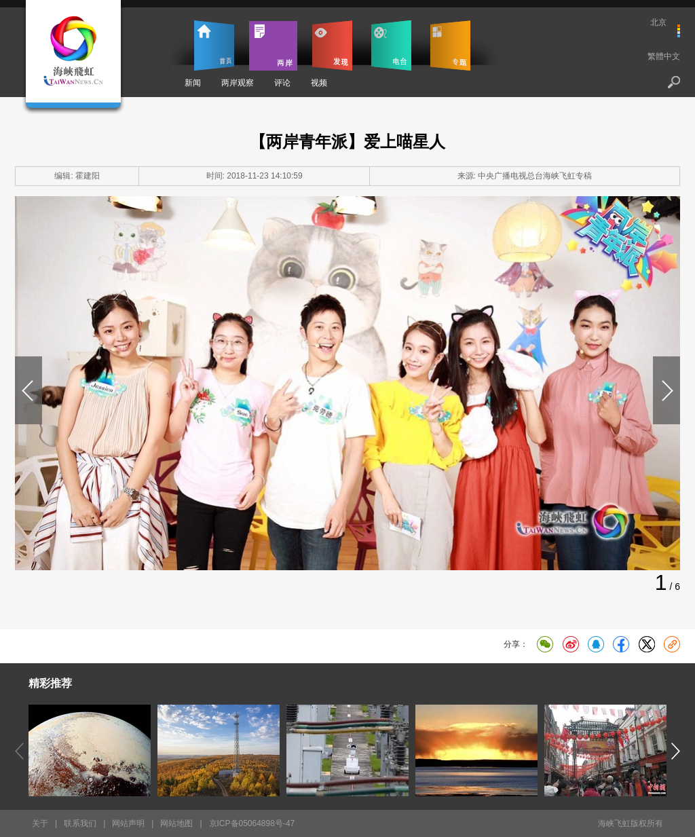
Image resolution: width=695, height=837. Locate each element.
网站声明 (128, 823)
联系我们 (80, 823)
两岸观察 (237, 83)
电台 (391, 45)
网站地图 (176, 823)
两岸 (273, 45)
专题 (450, 45)
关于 (40, 823)
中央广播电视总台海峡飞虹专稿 (535, 176)
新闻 (193, 83)
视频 (319, 83)
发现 (332, 45)
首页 (214, 45)
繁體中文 (663, 56)
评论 (282, 83)
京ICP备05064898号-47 (252, 823)
